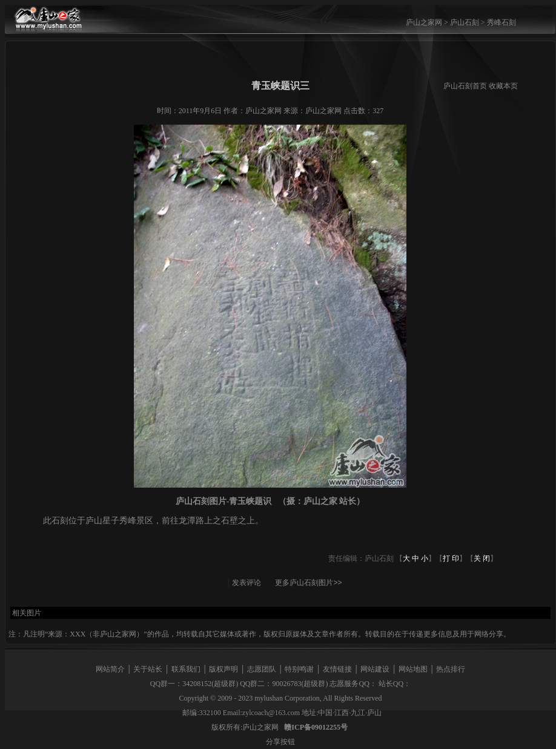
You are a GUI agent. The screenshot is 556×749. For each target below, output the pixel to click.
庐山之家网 (425, 22)
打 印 (451, 558)
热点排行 (450, 669)
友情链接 (337, 669)
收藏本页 (503, 86)
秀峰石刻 (501, 22)
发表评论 (246, 582)
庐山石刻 (464, 22)
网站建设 (374, 669)
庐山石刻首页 (465, 86)
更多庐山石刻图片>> (308, 582)
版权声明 (223, 669)
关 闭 (482, 558)
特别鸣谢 (299, 669)
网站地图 (413, 669)
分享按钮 (280, 742)
